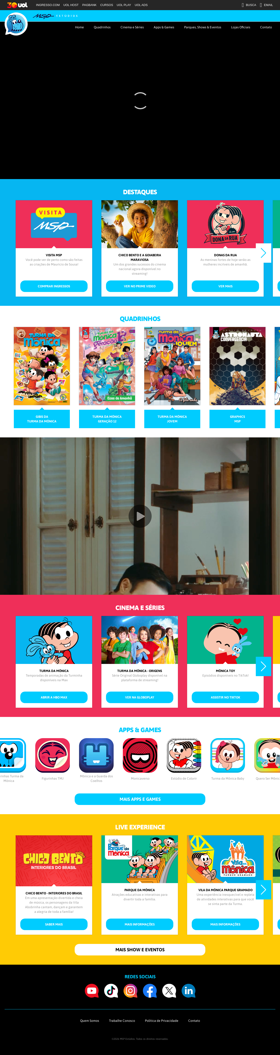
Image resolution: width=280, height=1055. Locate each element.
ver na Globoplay (139, 697)
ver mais (225, 286)
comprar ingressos (54, 286)
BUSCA (249, 5)
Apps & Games (164, 27)
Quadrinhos (102, 27)
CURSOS (106, 5)
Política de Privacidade (161, 1021)
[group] (42, 377)
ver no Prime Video (140, 286)
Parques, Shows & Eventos (202, 27)
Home (79, 27)
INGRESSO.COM (48, 5)
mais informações (140, 924)
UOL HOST (71, 5)
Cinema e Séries (132, 27)
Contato (266, 27)
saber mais (54, 924)
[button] (263, 253)
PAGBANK (89, 5)
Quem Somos (89, 1021)
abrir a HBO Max (54, 697)
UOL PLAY (124, 5)
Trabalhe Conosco (122, 1021)
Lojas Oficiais (240, 27)
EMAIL (266, 5)
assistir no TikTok (225, 697)
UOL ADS (141, 5)
